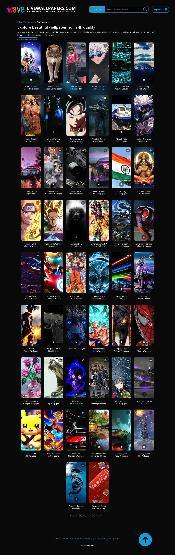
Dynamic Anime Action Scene (53, 454)
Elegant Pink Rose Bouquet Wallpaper (31, 402)
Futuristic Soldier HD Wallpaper (99, 140)
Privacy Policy (101, 538)
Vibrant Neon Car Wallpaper (31, 297)
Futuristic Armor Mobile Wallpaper (54, 297)
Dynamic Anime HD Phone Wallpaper (99, 245)
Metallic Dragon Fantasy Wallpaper (121, 245)
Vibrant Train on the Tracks (121, 140)
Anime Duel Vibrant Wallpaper (31, 245)
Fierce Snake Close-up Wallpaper (54, 402)
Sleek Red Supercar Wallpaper (76, 454)
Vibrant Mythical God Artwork (53, 140)
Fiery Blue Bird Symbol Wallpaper (99, 297)
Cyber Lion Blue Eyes (76, 349)
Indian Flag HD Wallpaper (121, 192)
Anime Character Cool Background (144, 140)
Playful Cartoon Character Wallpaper (53, 192)
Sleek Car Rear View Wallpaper (99, 192)
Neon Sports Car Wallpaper (121, 297)
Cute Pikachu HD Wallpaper (31, 454)
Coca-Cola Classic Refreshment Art (99, 507)
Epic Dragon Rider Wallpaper (144, 297)
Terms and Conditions (83, 538)
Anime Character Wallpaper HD (99, 87)
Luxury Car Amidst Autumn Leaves (121, 87)
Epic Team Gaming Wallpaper (98, 402)
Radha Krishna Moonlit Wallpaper (31, 87)
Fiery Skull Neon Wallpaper (76, 402)
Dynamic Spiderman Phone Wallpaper (144, 245)
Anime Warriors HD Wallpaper (76, 297)
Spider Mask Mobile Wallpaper (144, 350)
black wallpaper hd (28, 39)
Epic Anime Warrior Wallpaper (31, 350)
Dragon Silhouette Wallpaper (76, 507)
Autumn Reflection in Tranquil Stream (98, 454)
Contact (57, 538)
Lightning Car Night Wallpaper (121, 454)
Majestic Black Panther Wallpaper (121, 350)
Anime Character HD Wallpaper (121, 402)
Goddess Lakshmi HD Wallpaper (144, 192)
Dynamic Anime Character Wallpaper (76, 140)
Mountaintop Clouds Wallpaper (144, 87)
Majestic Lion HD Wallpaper (76, 245)
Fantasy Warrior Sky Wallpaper (144, 454)
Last (103, 515)
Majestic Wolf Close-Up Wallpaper (54, 87)
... (97, 515)
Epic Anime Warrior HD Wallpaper (53, 245)
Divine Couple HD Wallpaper (31, 140)
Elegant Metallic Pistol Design (53, 350)
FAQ (110, 538)
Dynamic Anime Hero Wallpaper (98, 350)
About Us (67, 538)
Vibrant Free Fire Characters (76, 87)
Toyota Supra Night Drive (31, 192)
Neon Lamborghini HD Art (144, 402)
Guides (118, 538)
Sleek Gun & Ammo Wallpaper (76, 192)
